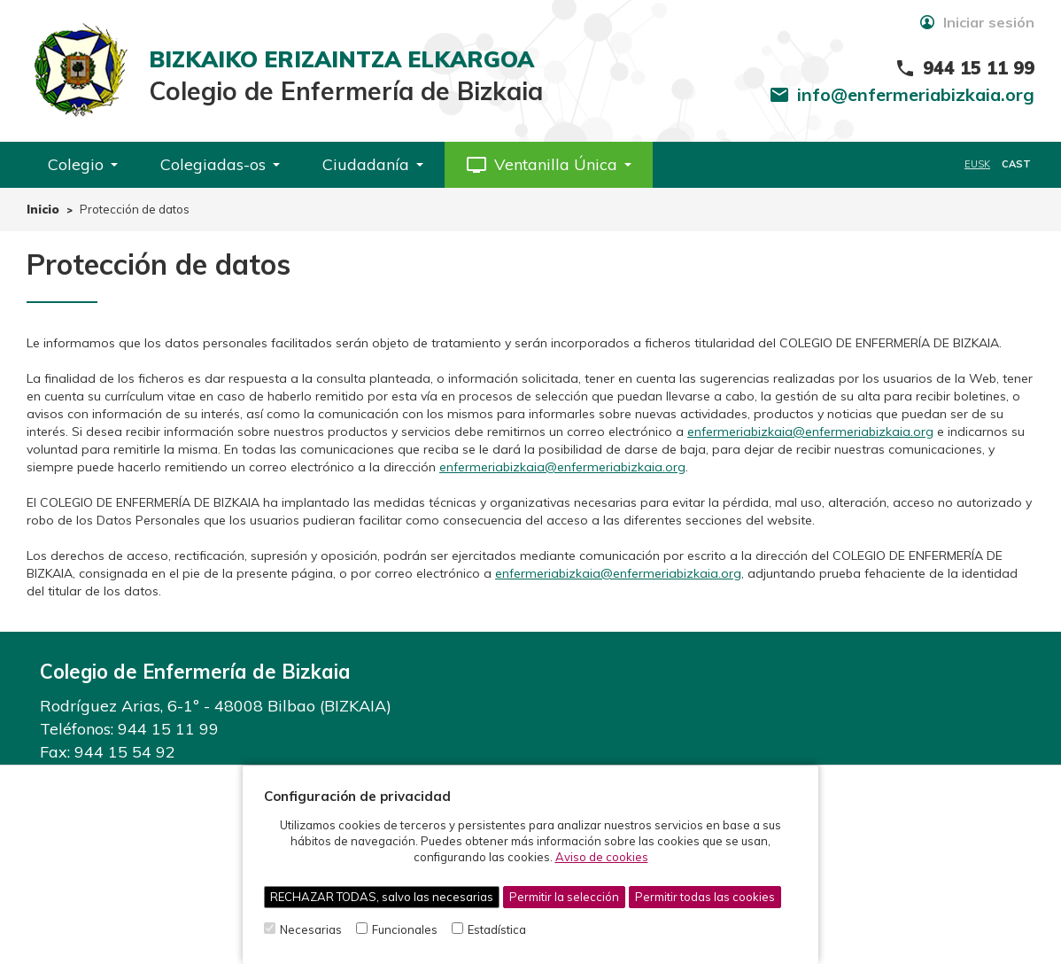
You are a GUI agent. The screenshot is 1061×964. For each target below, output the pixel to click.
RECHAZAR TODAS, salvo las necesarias (381, 897)
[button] (549, 165)
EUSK (977, 164)
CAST (1016, 164)
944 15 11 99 (168, 729)
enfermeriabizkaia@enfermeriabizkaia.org (810, 431)
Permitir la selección (564, 897)
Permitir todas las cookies (705, 897)
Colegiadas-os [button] (220, 164)
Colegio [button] (83, 164)
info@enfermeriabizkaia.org (915, 94)
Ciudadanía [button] (372, 164)
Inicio (43, 209)
